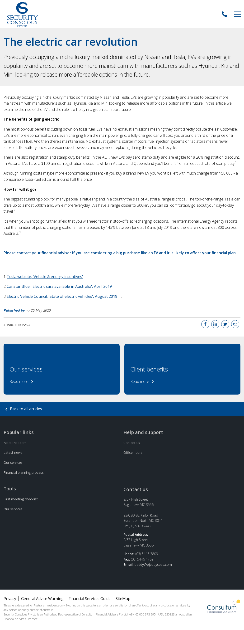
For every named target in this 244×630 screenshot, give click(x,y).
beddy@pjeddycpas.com (153, 564)
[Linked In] (215, 324)
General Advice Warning (42, 598)
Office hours (132, 452)
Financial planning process (24, 472)
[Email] (235, 324)
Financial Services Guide (90, 598)
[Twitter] (225, 324)
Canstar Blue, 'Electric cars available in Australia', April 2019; (60, 286)
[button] (237, 14)
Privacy (10, 598)
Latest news (13, 452)
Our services (13, 462)
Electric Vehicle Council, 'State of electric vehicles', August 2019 (62, 296)
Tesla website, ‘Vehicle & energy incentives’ (45, 276)
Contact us (131, 442)
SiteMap (123, 598)
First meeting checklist (21, 499)
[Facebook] (205, 324)
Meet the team (15, 442)
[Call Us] (224, 14)
